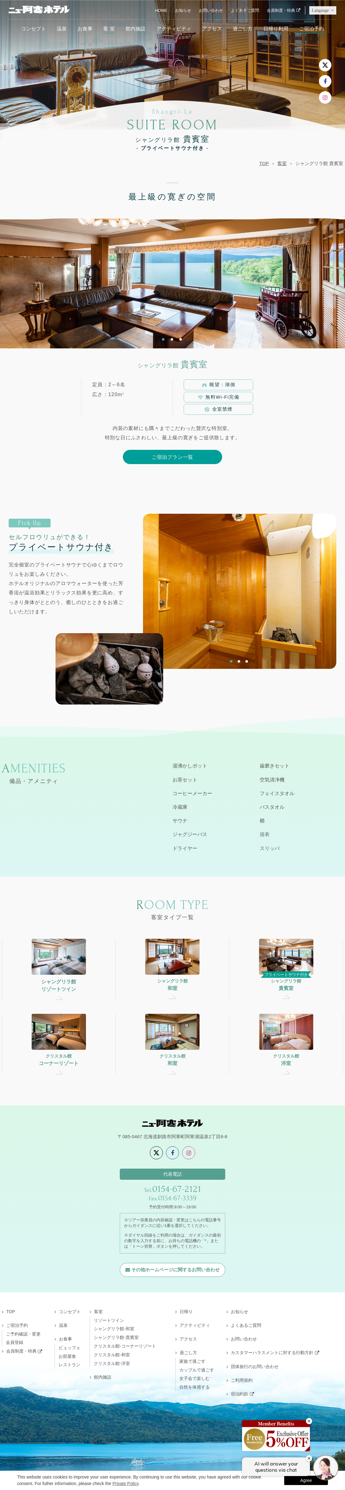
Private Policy (125, 1483)
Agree (306, 1480)
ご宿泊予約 (311, 28)
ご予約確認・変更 (23, 1333)
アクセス (212, 28)
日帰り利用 (275, 28)
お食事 (85, 28)
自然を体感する (194, 1387)
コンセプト (33, 28)
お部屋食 (67, 1356)
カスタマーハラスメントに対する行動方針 (272, 1352)
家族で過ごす (192, 1361)
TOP (264, 163)
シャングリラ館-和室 (114, 1328)
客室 (282, 163)
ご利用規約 (242, 1380)
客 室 (108, 28)
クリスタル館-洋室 (112, 1363)
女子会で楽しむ (194, 1378)
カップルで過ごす (196, 1369)
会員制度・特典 (281, 10)
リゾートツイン (109, 1320)
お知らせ (183, 10)
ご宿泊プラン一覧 (172, 457)
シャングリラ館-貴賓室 (116, 1337)
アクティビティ (173, 28)
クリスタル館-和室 (112, 1354)
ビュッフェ (69, 1347)
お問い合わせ (211, 10)
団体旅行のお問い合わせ (255, 1366)
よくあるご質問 (245, 10)
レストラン (69, 1364)
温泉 (62, 28)
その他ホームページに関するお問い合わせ (175, 1269)
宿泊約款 (239, 1393)
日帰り (186, 1311)
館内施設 (136, 28)
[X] (325, 65)
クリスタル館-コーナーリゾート (125, 1346)
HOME (161, 10)
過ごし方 (243, 28)
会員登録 (14, 1342)
